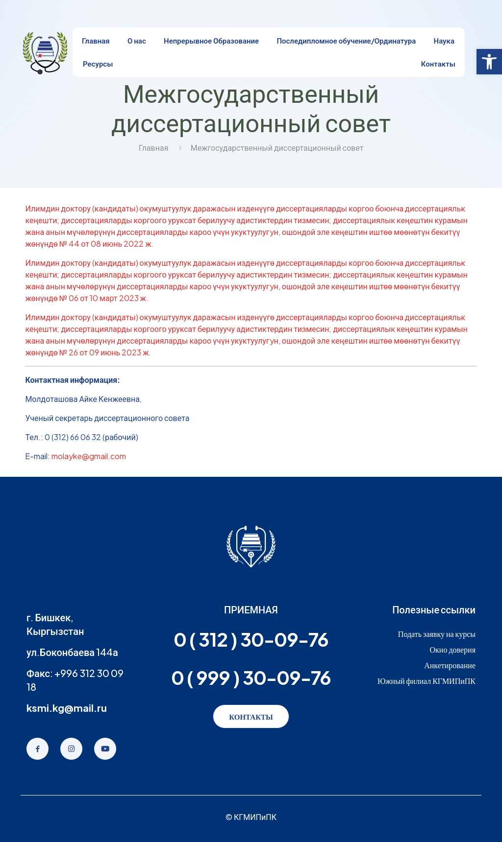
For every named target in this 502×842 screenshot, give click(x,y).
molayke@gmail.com (88, 456)
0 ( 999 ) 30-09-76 (251, 677)
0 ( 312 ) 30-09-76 (251, 639)
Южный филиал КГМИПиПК (426, 681)
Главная (154, 147)
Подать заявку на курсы (437, 634)
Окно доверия (452, 649)
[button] (489, 61)
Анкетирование (450, 665)
